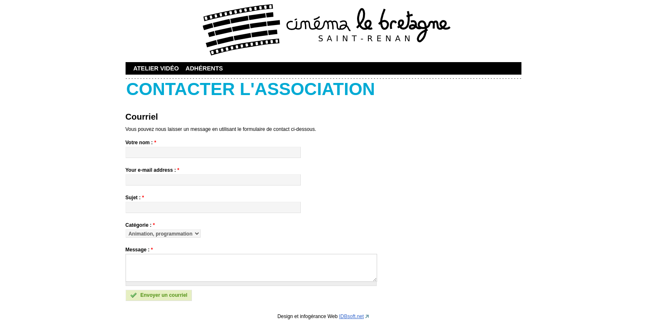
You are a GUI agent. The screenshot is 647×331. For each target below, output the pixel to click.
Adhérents (204, 68)
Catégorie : (140, 225)
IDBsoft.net (351, 316)
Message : (139, 250)
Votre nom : (141, 142)
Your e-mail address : (152, 170)
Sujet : (135, 198)
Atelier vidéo (156, 68)
